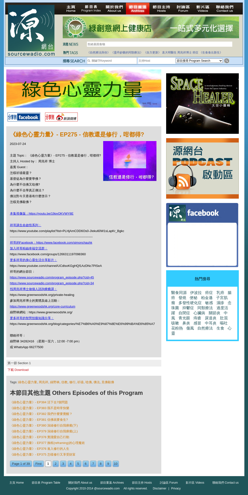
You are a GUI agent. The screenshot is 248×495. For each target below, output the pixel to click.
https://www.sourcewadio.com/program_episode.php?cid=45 (52, 277)
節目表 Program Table (46, 482)
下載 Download (18, 370)
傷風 (190, 328)
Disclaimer (159, 488)
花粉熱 (177, 328)
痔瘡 (197, 318)
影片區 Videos (195, 482)
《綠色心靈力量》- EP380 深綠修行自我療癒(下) (44, 425)
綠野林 (55, 382)
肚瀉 (224, 318)
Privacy (176, 488)
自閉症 (184, 313)
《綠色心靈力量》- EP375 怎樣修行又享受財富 (43, 454)
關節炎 (214, 313)
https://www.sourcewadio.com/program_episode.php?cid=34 (52, 283)
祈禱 (80, 382)
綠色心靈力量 (27, 382)
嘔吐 (224, 323)
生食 (220, 328)
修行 (72, 382)
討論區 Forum (169, 482)
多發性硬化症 (190, 303)
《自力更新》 (152, 52)
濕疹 (220, 303)
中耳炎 (211, 323)
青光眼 (184, 318)
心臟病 (199, 313)
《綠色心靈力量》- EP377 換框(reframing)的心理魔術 (47, 443)
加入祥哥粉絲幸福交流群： (29, 248)
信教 (64, 382)
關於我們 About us (80, 482)
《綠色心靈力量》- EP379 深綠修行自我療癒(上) (44, 431)
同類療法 (205, 308)
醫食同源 (179, 293)
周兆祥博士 (184, 52)
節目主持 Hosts (142, 482)
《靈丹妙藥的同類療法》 (127, 52)
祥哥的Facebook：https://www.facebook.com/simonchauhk (51, 242)
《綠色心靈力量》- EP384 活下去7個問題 (39, 402)
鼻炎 (186, 323)
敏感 (209, 303)
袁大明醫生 (169, 52)
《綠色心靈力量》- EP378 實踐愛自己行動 (40, 437)
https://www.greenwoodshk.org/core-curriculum (42, 306)
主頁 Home (16, 482)
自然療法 (205, 328)
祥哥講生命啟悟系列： (25, 225)
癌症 (195, 52)
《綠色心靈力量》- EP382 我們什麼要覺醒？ (41, 414)
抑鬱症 (188, 308)
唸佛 (88, 382)
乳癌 (220, 293)
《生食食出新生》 (211, 52)
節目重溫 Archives (112, 482)
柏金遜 (207, 298)
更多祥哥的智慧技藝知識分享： (32, 318)
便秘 (193, 298)
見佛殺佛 (107, 382)
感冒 (197, 323)
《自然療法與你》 (98, 52)
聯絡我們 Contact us (225, 482)
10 (115, 463)
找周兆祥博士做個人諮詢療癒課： (33, 289)
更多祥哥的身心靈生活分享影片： (33, 260)
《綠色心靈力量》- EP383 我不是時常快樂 (40, 408)
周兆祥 (43, 382)
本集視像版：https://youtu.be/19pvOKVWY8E (42, 213)
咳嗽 (175, 323)
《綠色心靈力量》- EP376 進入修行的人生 (40, 448)
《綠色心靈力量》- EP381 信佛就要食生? (39, 419)
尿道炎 (211, 318)
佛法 (96, 382)
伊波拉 (196, 293)
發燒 (182, 298)
